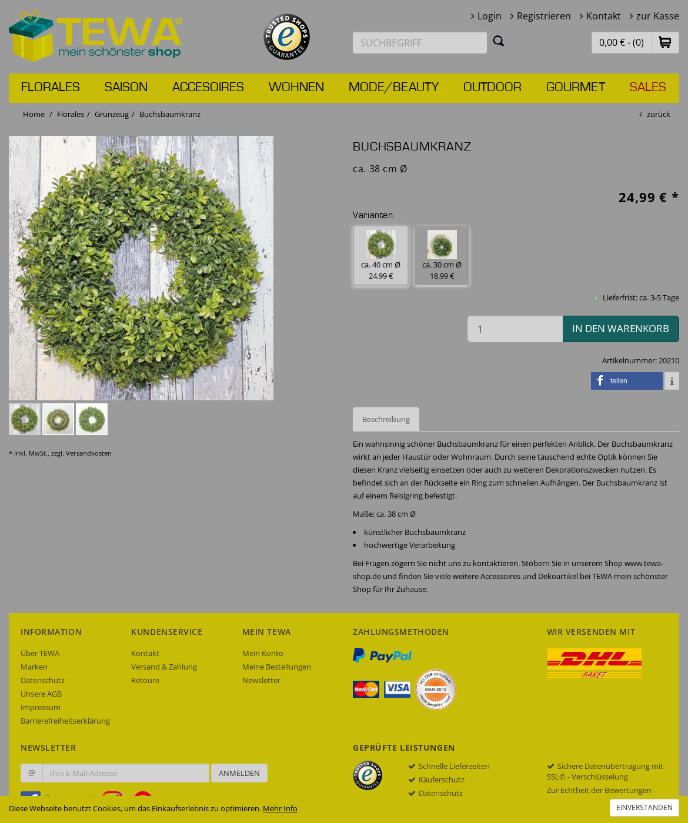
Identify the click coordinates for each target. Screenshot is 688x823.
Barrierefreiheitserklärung (65, 720)
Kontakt (603, 15)
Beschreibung (386, 419)
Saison (126, 87)
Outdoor (492, 87)
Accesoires (208, 87)
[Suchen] (498, 40)
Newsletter (261, 680)
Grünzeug (112, 114)
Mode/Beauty (394, 87)
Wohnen (296, 87)
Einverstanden (644, 807)
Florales (50, 87)
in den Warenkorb (620, 328)
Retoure (145, 680)
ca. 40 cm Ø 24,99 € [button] (380, 255)
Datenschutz (43, 680)
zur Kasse (657, 15)
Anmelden (239, 773)
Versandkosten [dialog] (89, 453)
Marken (34, 666)
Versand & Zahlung (164, 666)
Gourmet (575, 87)
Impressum (41, 707)
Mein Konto (262, 653)
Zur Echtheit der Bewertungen (599, 790)
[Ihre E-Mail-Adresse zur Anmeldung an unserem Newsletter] (125, 773)
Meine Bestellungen (276, 666)
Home (34, 114)
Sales (648, 87)
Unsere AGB (41, 693)
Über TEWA (40, 653)
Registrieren (544, 15)
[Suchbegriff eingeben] (420, 42)
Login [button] (489, 15)
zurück (658, 114)
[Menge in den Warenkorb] (515, 329)
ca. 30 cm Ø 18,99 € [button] (442, 255)
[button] (665, 42)
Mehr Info (280, 808)
